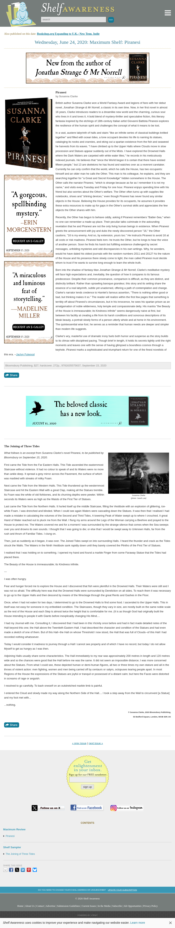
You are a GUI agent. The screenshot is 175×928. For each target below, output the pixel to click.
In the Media (104, 906)
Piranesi (10, 836)
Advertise (50, 906)
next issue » (96, 743)
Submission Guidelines (68, 906)
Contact (40, 906)
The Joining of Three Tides (20, 854)
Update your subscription (122, 890)
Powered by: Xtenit (88, 915)
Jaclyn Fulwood (25, 354)
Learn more (137, 922)
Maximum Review (14, 829)
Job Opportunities (132, 906)
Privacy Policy (150, 906)
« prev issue (79, 743)
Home (20, 906)
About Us (30, 906)
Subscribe (117, 906)
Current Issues (89, 906)
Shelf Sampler (12, 847)
